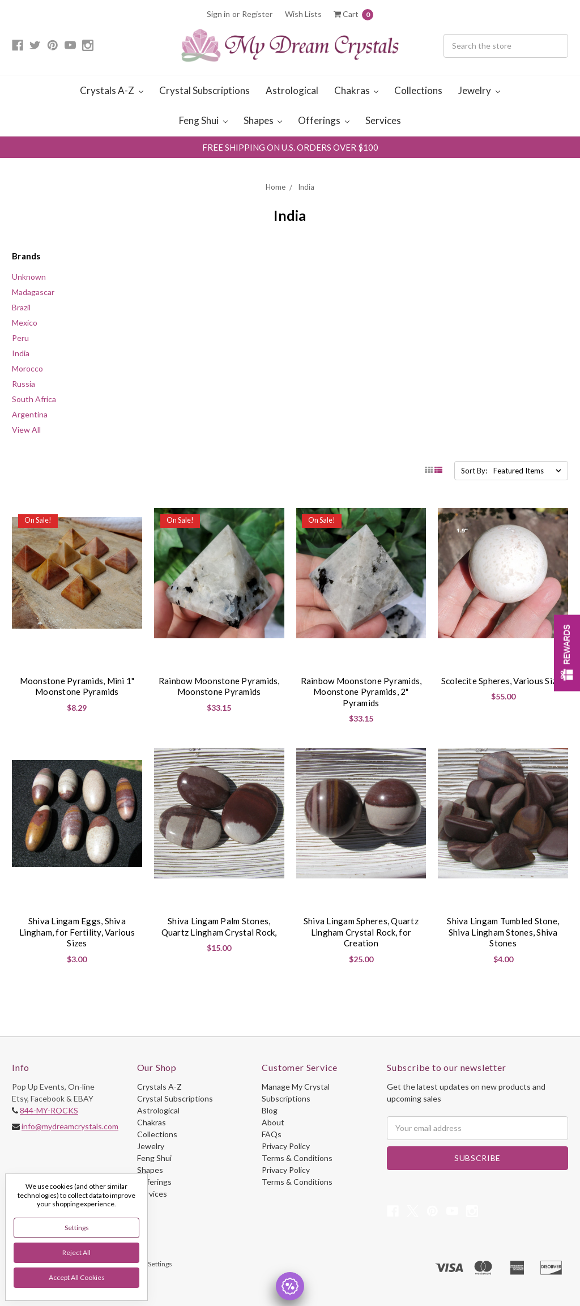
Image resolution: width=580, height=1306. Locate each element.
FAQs (272, 1134)
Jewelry (479, 90)
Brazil (21, 307)
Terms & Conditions (297, 1158)
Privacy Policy (286, 1146)
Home (275, 186)
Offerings (323, 120)
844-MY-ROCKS (49, 1110)
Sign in (218, 14)
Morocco (27, 368)
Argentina (30, 414)
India (306, 186)
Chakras (356, 90)
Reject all (76, 1252)
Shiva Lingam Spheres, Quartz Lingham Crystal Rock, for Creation (361, 932)
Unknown (29, 276)
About (273, 1122)
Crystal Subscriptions (204, 90)
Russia (23, 384)
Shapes (263, 120)
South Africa (34, 399)
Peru (20, 338)
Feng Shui (203, 120)
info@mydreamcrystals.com (70, 1126)
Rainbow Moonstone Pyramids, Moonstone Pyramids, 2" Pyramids (361, 692)
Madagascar (33, 292)
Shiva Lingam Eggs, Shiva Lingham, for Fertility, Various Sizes (77, 932)
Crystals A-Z (111, 90)
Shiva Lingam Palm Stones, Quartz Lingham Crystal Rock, (219, 926)
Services (383, 120)
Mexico (24, 322)
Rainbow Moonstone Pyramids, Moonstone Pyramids (219, 686)
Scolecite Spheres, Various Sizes (503, 681)
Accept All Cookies (77, 1277)
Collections (418, 90)
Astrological (292, 90)
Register (257, 14)
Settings (77, 1227)
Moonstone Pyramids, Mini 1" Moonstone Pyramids (77, 686)
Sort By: (474, 470)
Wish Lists (303, 14)
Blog (270, 1110)
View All (26, 429)
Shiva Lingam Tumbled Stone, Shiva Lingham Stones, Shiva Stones (503, 932)
